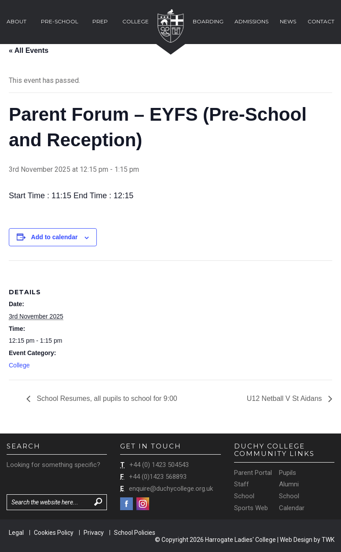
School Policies (134, 532)
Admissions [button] (251, 21)
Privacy (94, 532)
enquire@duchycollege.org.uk (171, 489)
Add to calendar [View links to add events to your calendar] (54, 237)
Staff (241, 484)
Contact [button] (321, 21)
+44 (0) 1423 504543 (159, 465)
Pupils (287, 473)
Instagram (142, 503)
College (19, 365)
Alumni (289, 484)
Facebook (126, 503)
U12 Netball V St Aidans (285, 398)
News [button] (288, 21)
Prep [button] (100, 21)
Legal (16, 532)
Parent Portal (253, 473)
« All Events (28, 50)
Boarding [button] (208, 21)
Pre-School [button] (59, 21)
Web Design (296, 539)
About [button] (16, 21)
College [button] (135, 21)
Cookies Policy (53, 532)
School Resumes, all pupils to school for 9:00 (106, 398)
